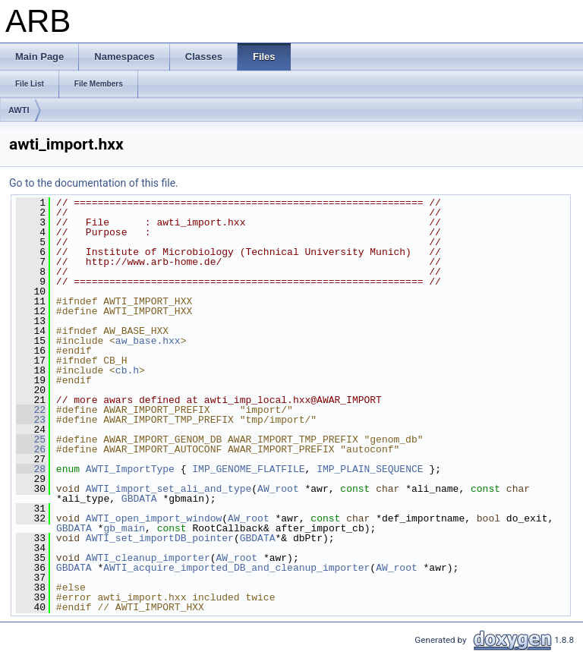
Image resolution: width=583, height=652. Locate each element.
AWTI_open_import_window (154, 518)
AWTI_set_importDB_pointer (160, 538)
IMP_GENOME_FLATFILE (248, 469)
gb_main (124, 528)
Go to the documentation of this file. (93, 183)
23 (31, 420)
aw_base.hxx (148, 341)
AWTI (19, 110)
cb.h (127, 370)
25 (31, 439)
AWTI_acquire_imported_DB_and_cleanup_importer (236, 568)
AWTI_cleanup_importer (148, 558)
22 (31, 410)
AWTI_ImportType (130, 469)
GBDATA (139, 499)
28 (31, 469)
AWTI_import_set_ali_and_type (168, 489)
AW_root (278, 489)
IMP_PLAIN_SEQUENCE (370, 469)
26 (31, 449)
